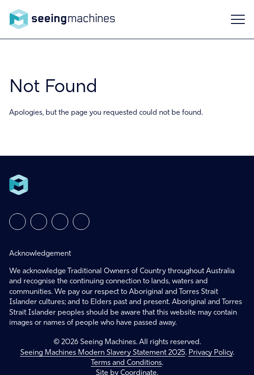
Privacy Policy (211, 353)
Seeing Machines (62, 19)
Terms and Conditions (126, 363)
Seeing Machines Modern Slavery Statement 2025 (102, 353)
